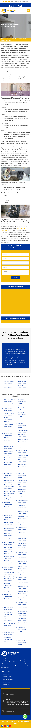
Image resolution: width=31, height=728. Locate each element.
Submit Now (15, 277)
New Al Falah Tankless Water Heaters (8, 469)
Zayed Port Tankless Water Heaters (9, 400)
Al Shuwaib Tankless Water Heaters (9, 633)
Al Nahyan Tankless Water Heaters (23, 456)
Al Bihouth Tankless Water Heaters (23, 583)
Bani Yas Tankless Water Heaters (8, 608)
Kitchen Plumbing (7, 674)
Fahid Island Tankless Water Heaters (8, 585)
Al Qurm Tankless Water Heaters (22, 451)
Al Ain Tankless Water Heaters (22, 619)
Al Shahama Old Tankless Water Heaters (22, 414)
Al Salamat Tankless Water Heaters (23, 431)
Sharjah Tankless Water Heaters (22, 386)
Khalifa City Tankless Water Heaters (9, 539)
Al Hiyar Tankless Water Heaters (22, 544)
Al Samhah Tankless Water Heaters (23, 420)
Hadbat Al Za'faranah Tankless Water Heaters (9, 558)
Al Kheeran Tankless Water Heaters (23, 512)
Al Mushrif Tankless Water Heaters (23, 470)
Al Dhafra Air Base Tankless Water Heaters (22, 572)
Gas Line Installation (8, 679)
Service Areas (6, 682)
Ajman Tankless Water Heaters (8, 386)
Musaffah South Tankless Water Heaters (8, 475)
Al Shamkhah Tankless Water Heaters (22, 401)
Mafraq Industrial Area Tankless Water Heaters (9, 511)
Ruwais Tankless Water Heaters (8, 447)
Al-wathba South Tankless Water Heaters (8, 614)
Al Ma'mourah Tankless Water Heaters (22, 507)
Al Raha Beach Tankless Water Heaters (22, 446)
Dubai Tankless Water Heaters (22, 382)
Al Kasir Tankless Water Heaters (22, 528)
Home (2, 38)
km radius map (15, 301)
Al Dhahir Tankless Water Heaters (22, 567)
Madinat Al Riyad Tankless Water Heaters (8, 524)
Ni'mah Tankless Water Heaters (8, 463)
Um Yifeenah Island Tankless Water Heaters (9, 419)
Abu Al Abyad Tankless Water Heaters (22, 642)
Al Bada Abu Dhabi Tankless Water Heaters (22, 597)
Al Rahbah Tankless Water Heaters (23, 440)
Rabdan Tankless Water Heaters (8, 452)
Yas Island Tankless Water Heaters (9, 414)
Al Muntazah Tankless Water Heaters (22, 475)
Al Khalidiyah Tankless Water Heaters (22, 522)
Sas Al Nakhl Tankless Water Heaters (8, 442)
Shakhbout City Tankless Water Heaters (8, 435)
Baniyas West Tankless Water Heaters (8, 596)
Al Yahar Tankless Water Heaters (8, 619)
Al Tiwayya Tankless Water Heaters (9, 629)
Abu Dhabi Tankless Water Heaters (9, 382)
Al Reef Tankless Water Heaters (22, 435)
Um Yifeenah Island (11, 38)
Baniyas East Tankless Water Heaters (8, 603)
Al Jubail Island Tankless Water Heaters (22, 534)
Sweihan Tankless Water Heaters (8, 425)
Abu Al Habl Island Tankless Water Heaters (22, 636)
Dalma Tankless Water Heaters (8, 590)
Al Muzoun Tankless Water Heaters (23, 460)
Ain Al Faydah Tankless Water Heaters (22, 629)
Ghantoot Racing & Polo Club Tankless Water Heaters (9, 578)
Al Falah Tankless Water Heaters (22, 562)
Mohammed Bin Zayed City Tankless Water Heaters (9, 486)
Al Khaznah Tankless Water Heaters (23, 517)
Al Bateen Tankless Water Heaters (23, 587)
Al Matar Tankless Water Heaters (22, 485)
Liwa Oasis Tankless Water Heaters (9, 529)
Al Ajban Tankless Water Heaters (22, 608)
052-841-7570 (15, 5)
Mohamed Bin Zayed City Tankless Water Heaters (9, 493)
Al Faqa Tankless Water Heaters (22, 558)
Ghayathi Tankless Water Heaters (8, 568)
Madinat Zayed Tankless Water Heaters (8, 517)
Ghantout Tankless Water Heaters (9, 573)
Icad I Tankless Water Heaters (8, 548)
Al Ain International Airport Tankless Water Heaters (22, 613)
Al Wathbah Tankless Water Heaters (9, 624)
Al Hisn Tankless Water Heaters (22, 548)
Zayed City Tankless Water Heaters (9, 405)
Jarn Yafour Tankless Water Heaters (9, 543)
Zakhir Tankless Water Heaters (8, 409)
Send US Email (10, 711)
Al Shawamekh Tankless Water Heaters (8, 639)
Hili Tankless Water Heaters (9, 552)
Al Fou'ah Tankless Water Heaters (22, 553)
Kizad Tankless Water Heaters (8, 534)
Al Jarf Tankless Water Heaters (22, 539)
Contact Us (6, 684)
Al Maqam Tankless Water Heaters (23, 497)
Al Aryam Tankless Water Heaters (22, 603)
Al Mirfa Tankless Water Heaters (22, 481)
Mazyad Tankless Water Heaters (8, 498)
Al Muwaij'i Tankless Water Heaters (23, 465)
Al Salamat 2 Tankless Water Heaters (22, 425)
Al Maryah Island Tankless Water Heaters (22, 491)
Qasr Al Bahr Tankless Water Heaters (8, 457)
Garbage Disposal (7, 676)
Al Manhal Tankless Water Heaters (23, 501)
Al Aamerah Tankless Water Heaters (23, 623)
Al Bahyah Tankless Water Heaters (23, 592)
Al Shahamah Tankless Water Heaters (22, 407)
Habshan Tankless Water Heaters (9, 564)
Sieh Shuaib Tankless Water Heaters (9, 430)
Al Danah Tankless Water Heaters (22, 578)
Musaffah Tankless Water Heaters (9, 481)
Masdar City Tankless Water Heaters (8, 504)
